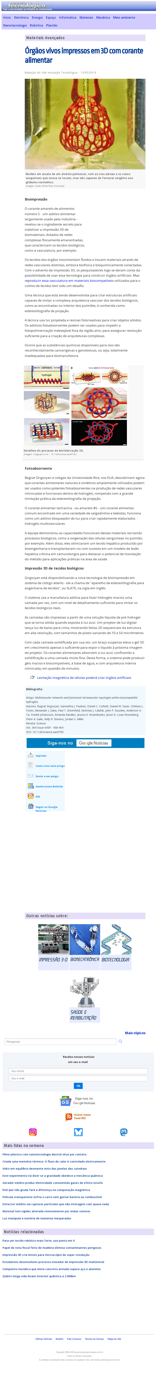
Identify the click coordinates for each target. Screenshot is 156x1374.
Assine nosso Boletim (49, 786)
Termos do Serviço (94, 1339)
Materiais (86, 17)
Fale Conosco (74, 1339)
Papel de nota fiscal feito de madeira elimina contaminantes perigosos (51, 1248)
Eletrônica (21, 17)
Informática (67, 17)
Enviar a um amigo (47, 776)
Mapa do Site (114, 1339)
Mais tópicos (135, 1033)
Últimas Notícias (43, 1339)
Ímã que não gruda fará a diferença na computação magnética (46, 1190)
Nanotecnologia (15, 25)
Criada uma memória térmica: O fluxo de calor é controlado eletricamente (54, 1161)
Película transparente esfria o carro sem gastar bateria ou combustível (52, 1197)
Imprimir (41, 755)
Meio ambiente (124, 17)
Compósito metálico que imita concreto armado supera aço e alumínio (51, 1269)
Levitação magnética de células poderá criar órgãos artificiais (84, 677)
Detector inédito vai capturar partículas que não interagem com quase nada (55, 1204)
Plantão (51, 25)
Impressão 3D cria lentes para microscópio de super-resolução (45, 1255)
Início (7, 17)
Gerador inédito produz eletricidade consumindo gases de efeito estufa (52, 1183)
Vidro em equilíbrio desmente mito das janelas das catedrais (44, 1168)
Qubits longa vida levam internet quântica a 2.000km (39, 1276)
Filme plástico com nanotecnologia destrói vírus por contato (44, 1154)
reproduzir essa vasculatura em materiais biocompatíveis (69, 280)
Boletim (59, 1339)
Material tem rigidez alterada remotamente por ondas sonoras (46, 1211)
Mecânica (103, 17)
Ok (78, 1086)
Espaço (51, 17)
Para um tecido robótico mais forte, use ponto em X (38, 1240)
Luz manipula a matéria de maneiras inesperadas (36, 1218)
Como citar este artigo (50, 766)
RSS (38, 796)
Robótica (36, 25)
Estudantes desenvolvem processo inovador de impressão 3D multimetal (53, 1262)
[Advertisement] (116, 218)
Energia (37, 17)
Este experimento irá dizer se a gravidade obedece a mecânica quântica (52, 1175)
